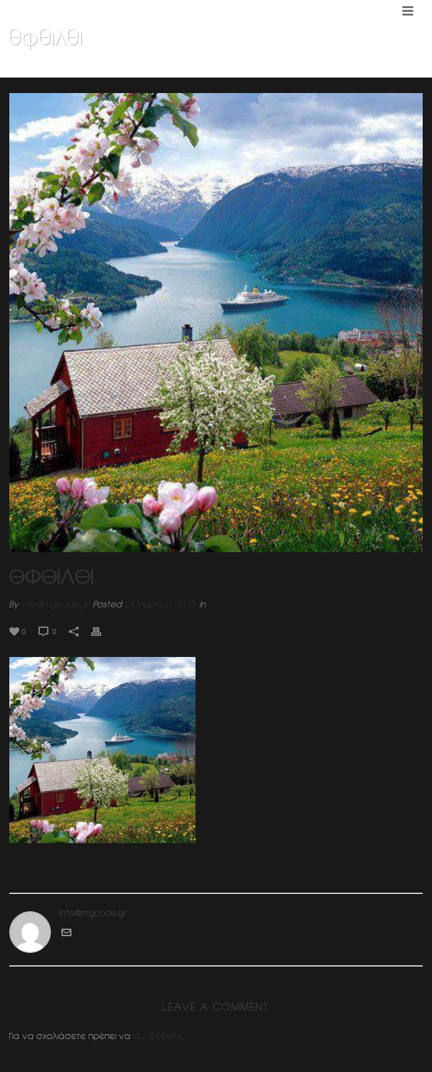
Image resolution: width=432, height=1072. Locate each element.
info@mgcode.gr (54, 604)
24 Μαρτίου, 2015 (159, 604)
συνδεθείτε (158, 1036)
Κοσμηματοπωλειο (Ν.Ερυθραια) (209, 69)
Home (132, 69)
